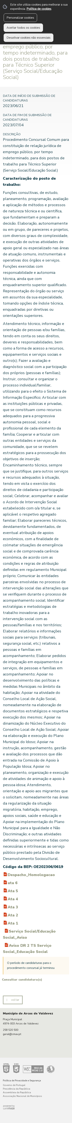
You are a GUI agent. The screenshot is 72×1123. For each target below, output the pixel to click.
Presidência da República (16, 1088)
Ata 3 (13, 907)
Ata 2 (13, 915)
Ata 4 (13, 899)
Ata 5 (13, 891)
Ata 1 (13, 923)
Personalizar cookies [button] (20, 18)
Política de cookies (38, 9)
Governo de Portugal (14, 1085)
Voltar (15, 1000)
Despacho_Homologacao (31, 874)
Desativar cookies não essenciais (28, 38)
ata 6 (12, 882)
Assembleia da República (17, 1092)
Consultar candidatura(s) (22, 980)
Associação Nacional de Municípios (22, 1096)
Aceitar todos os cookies (23, 28)
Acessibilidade (29, 1068)
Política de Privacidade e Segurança (22, 1080)
